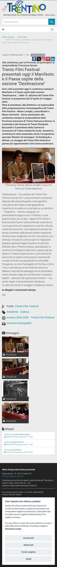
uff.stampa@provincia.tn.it (13, 476)
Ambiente (12, 311)
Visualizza (9, 354)
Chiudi (28, 559)
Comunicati (22, 37)
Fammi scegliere (28, 552)
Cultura (24, 311)
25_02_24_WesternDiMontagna (17, 434)
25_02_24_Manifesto (12, 450)
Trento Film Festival (26, 306)
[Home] (3, 29)
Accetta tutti (28, 538)
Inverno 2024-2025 (18, 317)
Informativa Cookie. (13, 529)
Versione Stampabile (19, 323)
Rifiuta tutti (28, 545)
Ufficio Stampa (8, 37)
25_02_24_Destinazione (14, 442)
